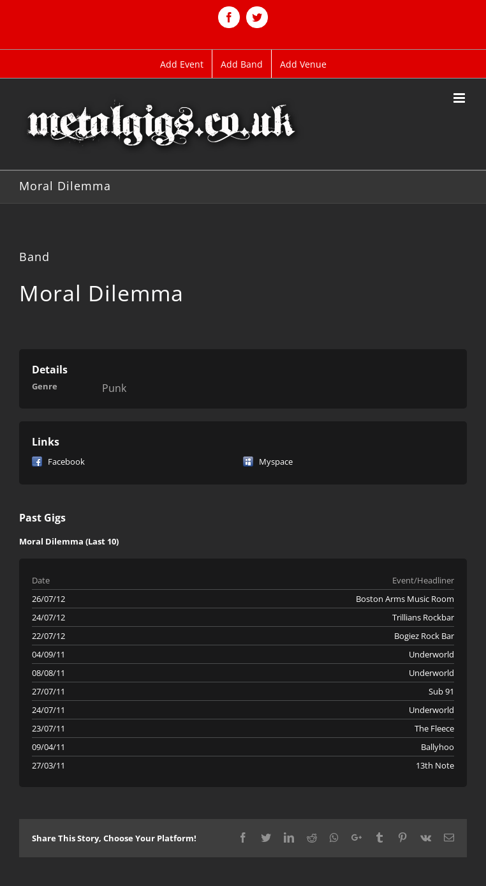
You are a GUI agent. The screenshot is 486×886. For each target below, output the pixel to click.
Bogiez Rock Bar (424, 636)
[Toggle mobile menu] (460, 98)
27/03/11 (48, 765)
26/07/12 (48, 598)
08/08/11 (48, 673)
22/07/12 (48, 636)
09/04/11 (48, 747)
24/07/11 (48, 710)
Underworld (431, 654)
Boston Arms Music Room (405, 598)
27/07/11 (48, 691)
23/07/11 (48, 728)
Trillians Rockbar (423, 617)
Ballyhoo (437, 747)
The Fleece (434, 728)
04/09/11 (48, 654)
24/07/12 (48, 617)
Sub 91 (441, 691)
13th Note (435, 765)
